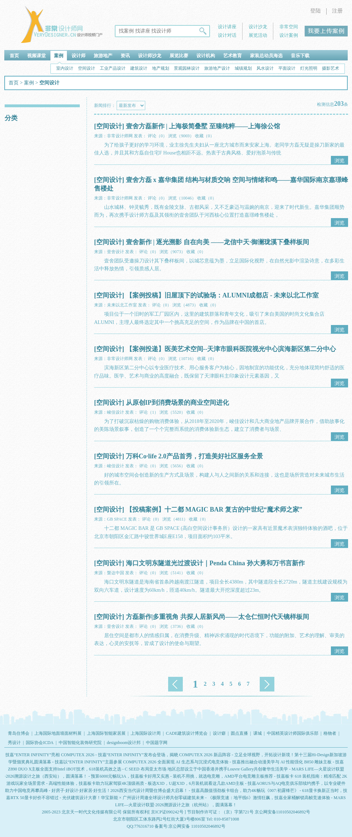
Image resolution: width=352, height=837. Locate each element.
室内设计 (64, 68)
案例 (58, 55)
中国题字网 (156, 742)
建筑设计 (138, 68)
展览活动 (258, 35)
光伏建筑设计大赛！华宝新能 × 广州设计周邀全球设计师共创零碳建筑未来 (133, 797)
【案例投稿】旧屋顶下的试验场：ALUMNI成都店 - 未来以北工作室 (222, 295)
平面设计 (286, 68)
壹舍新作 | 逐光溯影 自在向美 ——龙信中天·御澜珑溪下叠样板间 (217, 242)
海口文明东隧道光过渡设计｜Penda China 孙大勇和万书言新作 (215, 563)
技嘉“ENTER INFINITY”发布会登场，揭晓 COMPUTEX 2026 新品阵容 (164, 754)
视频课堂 (36, 55)
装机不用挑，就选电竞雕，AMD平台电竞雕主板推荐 (223, 776)
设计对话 (227, 35)
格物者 (329, 733)
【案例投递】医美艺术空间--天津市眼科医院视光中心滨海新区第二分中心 (231, 349)
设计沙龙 (258, 26)
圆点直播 (239, 733)
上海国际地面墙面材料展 (58, 733)
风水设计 (265, 68)
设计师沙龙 (149, 55)
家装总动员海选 (266, 55)
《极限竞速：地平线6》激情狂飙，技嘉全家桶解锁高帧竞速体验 (269, 797)
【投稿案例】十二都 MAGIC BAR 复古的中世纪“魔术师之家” (214, 509)
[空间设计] (109, 126)
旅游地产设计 (217, 68)
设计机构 (205, 55)
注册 (337, 11)
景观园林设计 (187, 68)
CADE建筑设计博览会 (187, 733)
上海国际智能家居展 (106, 733)
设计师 (78, 55)
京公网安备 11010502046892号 (196, 826)
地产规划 (160, 68)
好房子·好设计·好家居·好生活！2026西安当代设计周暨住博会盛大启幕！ (120, 790)
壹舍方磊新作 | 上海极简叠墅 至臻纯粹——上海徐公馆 (203, 126)
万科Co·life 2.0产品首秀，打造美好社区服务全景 (194, 456)
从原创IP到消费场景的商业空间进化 (177, 402)
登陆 (315, 11)
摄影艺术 (330, 68)
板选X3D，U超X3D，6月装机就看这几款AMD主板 (196, 783)
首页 (14, 55)
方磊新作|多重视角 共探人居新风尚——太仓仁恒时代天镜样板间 (217, 616)
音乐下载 (300, 55)
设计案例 (288, 35)
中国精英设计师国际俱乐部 (292, 733)
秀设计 (14, 742)
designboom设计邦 (124, 742)
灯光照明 (308, 68)
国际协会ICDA (39, 742)
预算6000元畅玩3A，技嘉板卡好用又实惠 (130, 776)
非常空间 (288, 26)
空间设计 (86, 68)
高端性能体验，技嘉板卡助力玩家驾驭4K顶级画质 (96, 783)
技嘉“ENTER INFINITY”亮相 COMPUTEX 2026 (49, 754)
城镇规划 (243, 68)
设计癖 (219, 733)
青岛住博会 (18, 733)
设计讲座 (227, 26)
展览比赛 (179, 55)
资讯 (125, 55)
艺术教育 (232, 55)
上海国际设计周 (146, 733)
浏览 (339, 160)
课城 (257, 733)
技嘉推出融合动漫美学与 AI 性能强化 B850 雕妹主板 (282, 761)
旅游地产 (103, 55)
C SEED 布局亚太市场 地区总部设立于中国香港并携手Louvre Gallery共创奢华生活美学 (206, 769)
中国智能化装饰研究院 (80, 742)
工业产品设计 (113, 68)
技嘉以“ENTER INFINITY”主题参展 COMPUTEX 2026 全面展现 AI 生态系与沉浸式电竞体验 (142, 761)
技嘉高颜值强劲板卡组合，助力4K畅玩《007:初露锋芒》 (245, 790)
